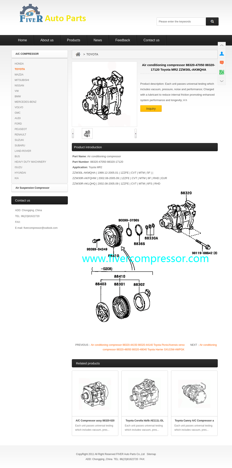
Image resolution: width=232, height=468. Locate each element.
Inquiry (151, 108)
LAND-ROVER (23, 151)
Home (22, 40)
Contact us (151, 40)
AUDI (18, 118)
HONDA (19, 63)
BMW (18, 96)
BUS (17, 156)
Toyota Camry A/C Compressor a (194, 420)
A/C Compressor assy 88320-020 (95, 420)
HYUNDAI (20, 172)
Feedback (122, 40)
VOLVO (19, 107)
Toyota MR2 (95, 167)
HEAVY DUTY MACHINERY (30, 161)
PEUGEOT (21, 129)
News (98, 40)
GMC (18, 112)
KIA (17, 178)
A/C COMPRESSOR (27, 53)
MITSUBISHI (22, 80)
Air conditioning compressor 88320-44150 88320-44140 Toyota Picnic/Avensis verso (138, 344)
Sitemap (151, 454)
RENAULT (20, 134)
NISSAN (19, 85)
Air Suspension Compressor (32, 187)
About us (47, 40)
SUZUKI (19, 140)
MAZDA (19, 74)
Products (73, 40)
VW (17, 91)
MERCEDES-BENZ (25, 101)
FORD (18, 123)
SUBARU (20, 145)
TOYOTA (20, 69)
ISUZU (18, 167)
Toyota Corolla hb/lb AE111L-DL (145, 420)
